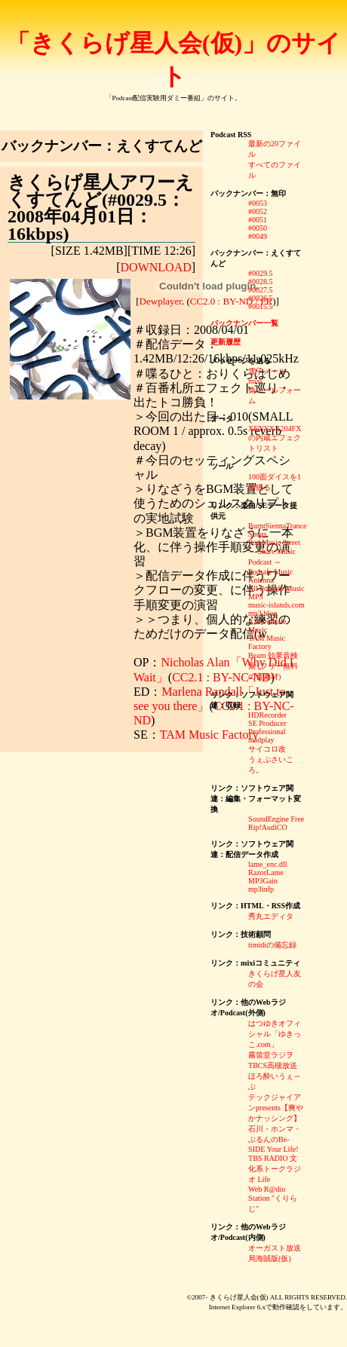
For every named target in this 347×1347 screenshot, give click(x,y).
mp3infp (261, 889)
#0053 (257, 203)
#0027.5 (260, 290)
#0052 (257, 211)
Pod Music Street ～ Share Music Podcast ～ (274, 552)
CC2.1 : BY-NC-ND (221, 677)
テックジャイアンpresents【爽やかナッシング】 (275, 1107)
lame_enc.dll (267, 864)
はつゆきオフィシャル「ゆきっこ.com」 (274, 1034)
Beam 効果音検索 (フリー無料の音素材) (273, 666)
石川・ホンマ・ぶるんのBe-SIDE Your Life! (274, 1139)
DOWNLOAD (156, 267)
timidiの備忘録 (272, 945)
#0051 (257, 220)
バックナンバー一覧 (244, 323)
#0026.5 (260, 298)
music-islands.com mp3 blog (276, 609)
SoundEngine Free (276, 819)
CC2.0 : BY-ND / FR (231, 301)
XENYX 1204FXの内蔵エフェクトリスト (274, 438)
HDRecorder (267, 715)
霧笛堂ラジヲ (270, 1055)
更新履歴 (225, 342)
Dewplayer (161, 301)
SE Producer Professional (267, 727)
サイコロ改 (267, 749)
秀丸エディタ (270, 916)
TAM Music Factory (209, 734)
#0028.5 (260, 281)
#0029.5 (260, 273)
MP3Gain (263, 881)
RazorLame (266, 872)
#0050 (257, 228)
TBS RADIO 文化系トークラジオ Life (274, 1168)
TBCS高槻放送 (272, 1065)
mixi (255, 381)
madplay (261, 740)
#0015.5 (260, 306)
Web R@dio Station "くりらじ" (272, 1199)
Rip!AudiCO (267, 827)
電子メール (267, 371)
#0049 (257, 236)
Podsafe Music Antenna (270, 576)
